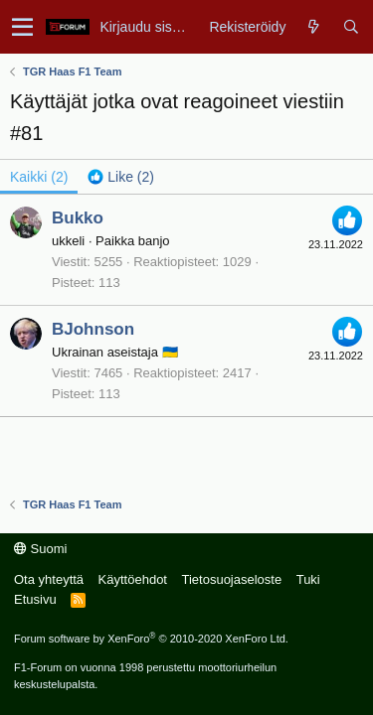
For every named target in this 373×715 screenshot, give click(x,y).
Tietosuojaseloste (231, 579)
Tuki (308, 579)
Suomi (40, 548)
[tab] (121, 177)
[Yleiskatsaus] (313, 27)
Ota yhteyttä (49, 579)
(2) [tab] (39, 177)
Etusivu (35, 599)
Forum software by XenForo (151, 638)
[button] (22, 27)
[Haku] (350, 27)
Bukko (77, 218)
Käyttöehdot (132, 579)
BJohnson (93, 329)
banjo (154, 240)
